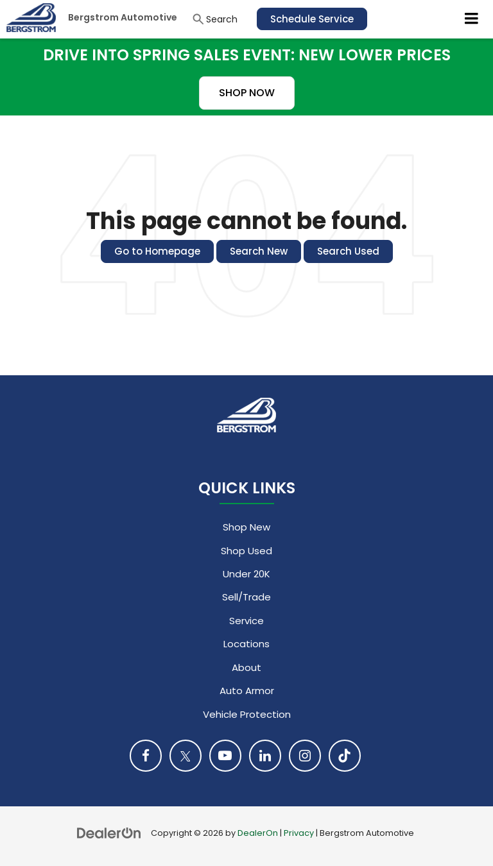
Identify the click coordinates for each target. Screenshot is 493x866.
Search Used (348, 251)
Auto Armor (247, 690)
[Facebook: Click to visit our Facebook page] (145, 756)
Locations (246, 643)
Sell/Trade (246, 597)
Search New (259, 251)
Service (246, 620)
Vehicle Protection (247, 714)
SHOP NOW (247, 92)
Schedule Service (312, 19)
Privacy (299, 833)
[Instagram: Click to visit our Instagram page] (305, 756)
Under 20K (246, 574)
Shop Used (246, 550)
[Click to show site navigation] (472, 19)
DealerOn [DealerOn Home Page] (258, 833)
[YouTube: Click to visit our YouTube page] (225, 756)
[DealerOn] (109, 832)
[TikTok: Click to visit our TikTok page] (344, 756)
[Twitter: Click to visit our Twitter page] (185, 756)
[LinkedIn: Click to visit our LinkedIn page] (265, 756)
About (246, 667)
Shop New (246, 527)
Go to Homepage (157, 251)
